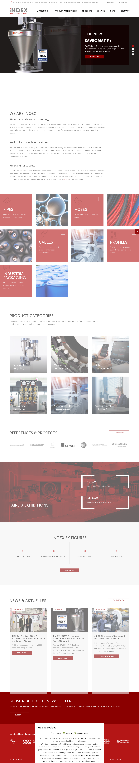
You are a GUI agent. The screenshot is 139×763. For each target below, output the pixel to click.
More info (94, 56)
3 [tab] (133, 51)
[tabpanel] (69, 45)
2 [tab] (133, 49)
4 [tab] (133, 54)
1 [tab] (133, 46)
